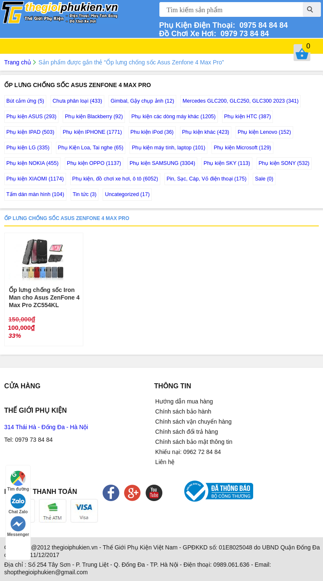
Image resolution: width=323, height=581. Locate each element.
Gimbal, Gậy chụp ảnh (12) (142, 101)
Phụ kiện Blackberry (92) (94, 116)
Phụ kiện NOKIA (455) (32, 163)
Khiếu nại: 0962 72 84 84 (188, 451)
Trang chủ (17, 62)
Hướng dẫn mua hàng (184, 401)
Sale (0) (264, 179)
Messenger (18, 526)
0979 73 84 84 (242, 33)
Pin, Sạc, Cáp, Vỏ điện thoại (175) (206, 179)
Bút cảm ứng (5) (25, 101)
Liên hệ (165, 462)
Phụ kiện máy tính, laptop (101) (168, 148)
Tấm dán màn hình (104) (35, 194)
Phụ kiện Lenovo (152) (264, 132)
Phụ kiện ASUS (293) (31, 116)
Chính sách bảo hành (183, 411)
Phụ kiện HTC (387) (247, 116)
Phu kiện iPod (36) (152, 132)
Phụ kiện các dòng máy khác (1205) (173, 116)
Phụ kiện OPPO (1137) (94, 163)
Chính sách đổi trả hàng (186, 431)
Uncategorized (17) (127, 194)
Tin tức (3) (85, 194)
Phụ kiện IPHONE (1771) (92, 132)
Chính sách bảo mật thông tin (193, 441)
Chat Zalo (18, 503)
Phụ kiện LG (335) (28, 148)
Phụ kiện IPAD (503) (30, 132)
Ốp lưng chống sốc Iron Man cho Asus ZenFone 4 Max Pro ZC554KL (44, 297)
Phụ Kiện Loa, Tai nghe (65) (91, 148)
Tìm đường (18, 481)
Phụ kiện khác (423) (205, 132)
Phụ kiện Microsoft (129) (242, 148)
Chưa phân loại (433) (77, 101)
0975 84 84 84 (261, 25)
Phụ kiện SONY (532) (284, 163)
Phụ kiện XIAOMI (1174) (35, 179)
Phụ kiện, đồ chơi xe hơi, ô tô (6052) (115, 179)
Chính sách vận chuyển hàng (193, 421)
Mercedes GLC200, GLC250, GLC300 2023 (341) (241, 101)
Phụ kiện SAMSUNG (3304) (162, 163)
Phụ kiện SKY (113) (227, 163)
